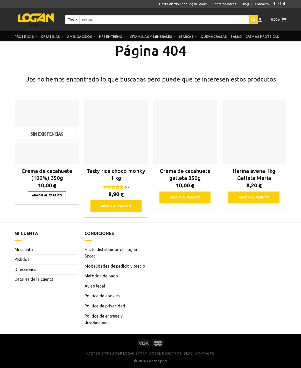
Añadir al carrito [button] (116, 206)
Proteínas (26, 36)
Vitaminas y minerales (153, 36)
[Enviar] (253, 19)
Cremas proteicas (262, 36)
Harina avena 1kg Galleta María (254, 174)
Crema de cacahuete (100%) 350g (47, 174)
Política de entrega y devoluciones (104, 319)
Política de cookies (102, 295)
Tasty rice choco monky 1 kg (116, 174)
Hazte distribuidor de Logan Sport (111, 253)
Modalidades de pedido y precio (115, 266)
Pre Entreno (112, 36)
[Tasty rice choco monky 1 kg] (116, 132)
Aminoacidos (81, 36)
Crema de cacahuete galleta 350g (185, 174)
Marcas (188, 36)
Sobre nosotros (224, 4)
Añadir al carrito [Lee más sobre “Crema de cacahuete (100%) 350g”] (47, 195)
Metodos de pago (101, 276)
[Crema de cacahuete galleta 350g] (185, 132)
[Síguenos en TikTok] (284, 4)
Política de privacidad (105, 306)
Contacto (262, 4)
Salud (236, 36)
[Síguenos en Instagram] (279, 4)
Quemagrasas (214, 36)
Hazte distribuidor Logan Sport (183, 4)
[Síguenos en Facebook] (274, 4)
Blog (245, 4)
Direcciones (25, 269)
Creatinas (52, 36)
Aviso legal (95, 286)
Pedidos (22, 259)
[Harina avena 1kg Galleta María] (254, 132)
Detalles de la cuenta (34, 279)
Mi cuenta (24, 249)
